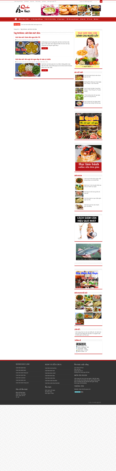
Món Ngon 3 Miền (24, 19)
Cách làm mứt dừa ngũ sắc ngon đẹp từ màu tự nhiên (33, 59)
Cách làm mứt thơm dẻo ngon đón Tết (27, 37)
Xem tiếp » (44, 48)
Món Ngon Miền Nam (40, 61)
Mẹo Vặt (82, 19)
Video (96, 19)
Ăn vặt (17, 397)
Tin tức (89, 19)
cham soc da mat (85, 332)
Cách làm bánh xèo (21, 380)
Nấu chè (32, 1)
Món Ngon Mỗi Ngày (37, 19)
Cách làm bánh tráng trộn (22, 382)
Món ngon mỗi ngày (50, 390)
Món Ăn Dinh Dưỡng (50, 19)
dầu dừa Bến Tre (89, 333)
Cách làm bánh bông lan (22, 372)
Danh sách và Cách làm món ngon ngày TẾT (25, 39)
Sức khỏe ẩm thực (79, 367)
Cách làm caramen (20, 377)
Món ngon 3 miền (49, 393)
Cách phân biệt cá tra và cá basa (87, 259)
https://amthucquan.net (84, 389)
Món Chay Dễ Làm (19, 1)
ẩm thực (82, 378)
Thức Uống (37, 1)
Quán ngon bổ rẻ (78, 370)
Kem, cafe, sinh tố (20, 395)
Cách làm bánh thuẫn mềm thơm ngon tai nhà (31, 24)
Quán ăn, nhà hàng (21, 394)
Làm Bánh (26, 1)
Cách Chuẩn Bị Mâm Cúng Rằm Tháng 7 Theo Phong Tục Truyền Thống (92, 90)
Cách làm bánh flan (21, 375)
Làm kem (44, 1)
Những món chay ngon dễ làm (81, 372)
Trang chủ (16, 19)
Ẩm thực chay (48, 391)
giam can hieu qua (84, 335)
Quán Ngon (60, 19)
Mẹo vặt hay (77, 369)
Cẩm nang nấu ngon (72, 19)
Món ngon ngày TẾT (52, 1)
